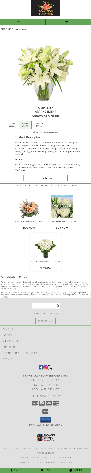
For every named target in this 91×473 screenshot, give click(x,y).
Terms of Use (65, 462)
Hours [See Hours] (75, 470)
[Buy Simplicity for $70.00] (45, 178)
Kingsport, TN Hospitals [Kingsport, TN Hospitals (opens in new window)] (49, 448)
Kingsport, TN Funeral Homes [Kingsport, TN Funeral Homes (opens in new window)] (18, 448)
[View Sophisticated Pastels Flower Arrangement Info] (29, 206)
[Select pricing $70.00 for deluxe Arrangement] (25, 125)
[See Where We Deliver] (45, 321)
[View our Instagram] (45, 368)
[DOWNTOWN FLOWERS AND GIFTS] (45, 15)
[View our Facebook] (41, 368)
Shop (22, 22)
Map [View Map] (45, 470)
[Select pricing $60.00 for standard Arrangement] (11, 125)
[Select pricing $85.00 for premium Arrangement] (39, 125)
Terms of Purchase (46, 462)
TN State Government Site (58, 457)
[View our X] (50, 368)
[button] (45, 420)
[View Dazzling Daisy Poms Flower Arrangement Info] (45, 246)
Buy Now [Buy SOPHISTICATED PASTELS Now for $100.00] (29, 227)
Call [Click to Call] (15, 470)
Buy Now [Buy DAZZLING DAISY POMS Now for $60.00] (45, 268)
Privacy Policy (26, 462)
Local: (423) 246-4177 (45, 389)
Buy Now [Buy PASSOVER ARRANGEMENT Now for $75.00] (62, 227)
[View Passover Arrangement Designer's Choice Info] (62, 206)
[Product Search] (46, 306)
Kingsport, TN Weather (31, 457)
